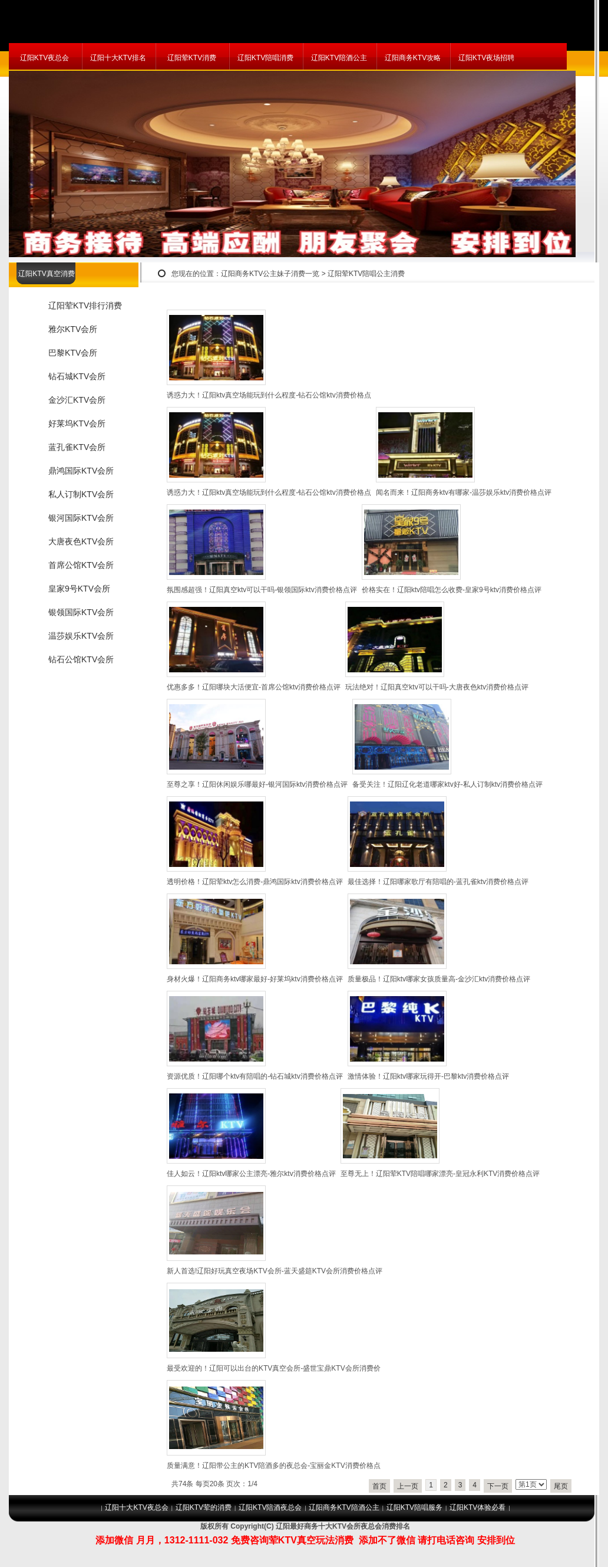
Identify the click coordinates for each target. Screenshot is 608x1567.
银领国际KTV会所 (81, 612)
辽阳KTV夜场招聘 (486, 58)
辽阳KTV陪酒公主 (339, 58)
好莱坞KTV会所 (76, 423)
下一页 (497, 1486)
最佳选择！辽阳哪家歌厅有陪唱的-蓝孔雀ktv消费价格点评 (438, 882)
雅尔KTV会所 (72, 329)
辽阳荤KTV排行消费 (85, 305)
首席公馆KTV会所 (81, 565)
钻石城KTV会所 (76, 376)
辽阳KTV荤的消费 (204, 1507)
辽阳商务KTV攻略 (413, 58)
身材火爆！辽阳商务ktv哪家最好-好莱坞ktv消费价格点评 (255, 979)
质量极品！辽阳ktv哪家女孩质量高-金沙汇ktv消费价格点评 (439, 979)
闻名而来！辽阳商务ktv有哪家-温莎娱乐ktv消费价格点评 (464, 492)
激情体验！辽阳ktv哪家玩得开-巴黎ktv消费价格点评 (429, 1076)
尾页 (561, 1486)
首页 (379, 1486)
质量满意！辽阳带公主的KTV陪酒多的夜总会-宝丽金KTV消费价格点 (274, 1465)
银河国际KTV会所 (81, 518)
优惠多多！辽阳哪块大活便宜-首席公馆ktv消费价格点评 (254, 687)
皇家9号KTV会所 (79, 588)
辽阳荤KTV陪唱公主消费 (366, 274)
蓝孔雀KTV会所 (76, 447)
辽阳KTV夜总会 (44, 58)
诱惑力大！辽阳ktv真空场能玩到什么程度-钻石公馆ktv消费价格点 (269, 395)
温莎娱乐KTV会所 (81, 635)
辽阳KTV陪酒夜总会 (270, 1507)
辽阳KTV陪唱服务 (414, 1507)
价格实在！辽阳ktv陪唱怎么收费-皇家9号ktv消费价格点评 (451, 590)
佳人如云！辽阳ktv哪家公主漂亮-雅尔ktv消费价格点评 (251, 1173)
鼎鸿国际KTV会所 (81, 470)
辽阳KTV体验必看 (477, 1507)
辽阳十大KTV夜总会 (136, 1507)
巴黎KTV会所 (72, 352)
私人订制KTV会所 (81, 494)
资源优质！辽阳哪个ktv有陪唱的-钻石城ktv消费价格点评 (255, 1076)
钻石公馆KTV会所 (81, 659)
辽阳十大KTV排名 (118, 58)
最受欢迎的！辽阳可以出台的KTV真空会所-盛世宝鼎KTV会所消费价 (274, 1368)
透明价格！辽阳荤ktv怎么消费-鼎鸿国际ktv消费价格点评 (255, 882)
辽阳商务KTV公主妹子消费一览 (270, 274)
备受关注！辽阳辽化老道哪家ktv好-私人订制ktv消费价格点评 (447, 784)
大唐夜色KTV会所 (81, 541)
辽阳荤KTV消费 (191, 58)
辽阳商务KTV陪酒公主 (344, 1507)
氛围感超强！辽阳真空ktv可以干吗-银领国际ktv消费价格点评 (262, 590)
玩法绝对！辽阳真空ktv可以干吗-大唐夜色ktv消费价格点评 (436, 687)
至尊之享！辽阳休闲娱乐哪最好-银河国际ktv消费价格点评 (257, 784)
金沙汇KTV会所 (76, 400)
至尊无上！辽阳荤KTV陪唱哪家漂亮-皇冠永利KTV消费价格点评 (440, 1173)
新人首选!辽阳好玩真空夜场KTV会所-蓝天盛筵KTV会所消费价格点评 (274, 1271)
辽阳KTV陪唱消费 (265, 58)
